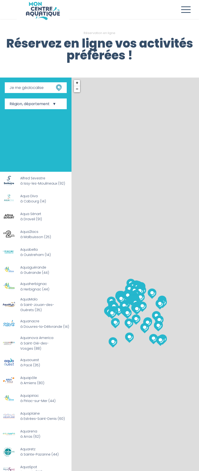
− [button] (77, 89)
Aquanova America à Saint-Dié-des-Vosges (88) (36, 343)
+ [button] (77, 83)
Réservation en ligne (99, 33)
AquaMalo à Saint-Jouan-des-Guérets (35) (37, 304)
